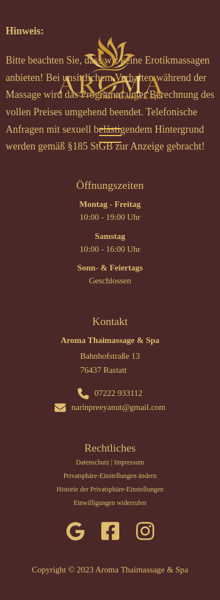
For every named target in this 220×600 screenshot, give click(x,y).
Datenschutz (92, 462)
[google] (75, 533)
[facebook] (110, 533)
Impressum (129, 462)
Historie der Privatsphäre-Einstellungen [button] (110, 489)
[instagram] (145, 533)
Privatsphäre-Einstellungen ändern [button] (110, 476)
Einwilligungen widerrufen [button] (110, 503)
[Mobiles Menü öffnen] (110, 135)
